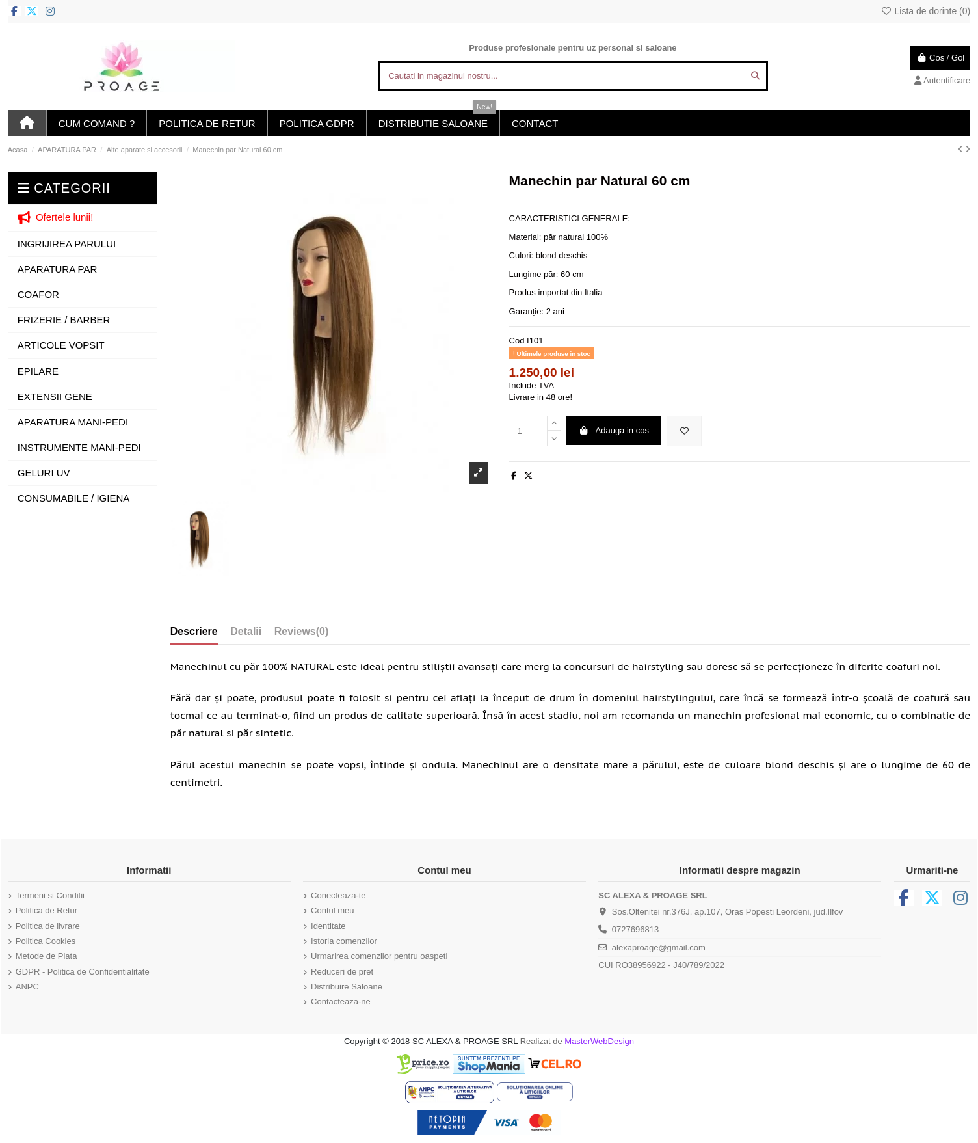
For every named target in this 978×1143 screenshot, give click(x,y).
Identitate (328, 926)
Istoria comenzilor (344, 941)
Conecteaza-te (338, 895)
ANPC (27, 986)
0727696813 (635, 929)
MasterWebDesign (599, 1041)
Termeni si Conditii (50, 895)
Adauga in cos (614, 430)
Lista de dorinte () (925, 11)
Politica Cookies (46, 941)
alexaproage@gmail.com (659, 947)
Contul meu (332, 910)
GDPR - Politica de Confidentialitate (83, 971)
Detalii (245, 631)
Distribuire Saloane (346, 986)
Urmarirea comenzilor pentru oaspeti (379, 956)
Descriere (194, 631)
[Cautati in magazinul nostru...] (755, 76)
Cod (517, 340)
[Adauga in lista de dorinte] (684, 431)
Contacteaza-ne (341, 1001)
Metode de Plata (46, 956)
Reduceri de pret (342, 971)
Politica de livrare (48, 926)
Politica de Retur (46, 910)
